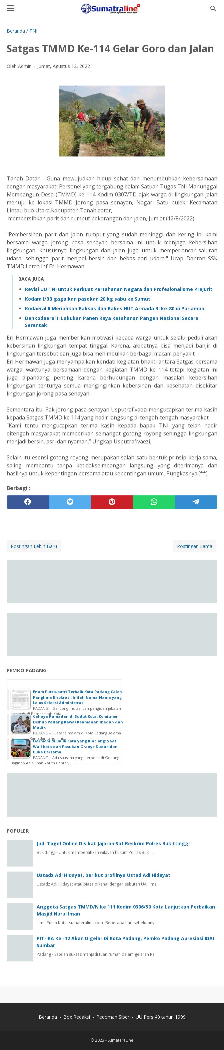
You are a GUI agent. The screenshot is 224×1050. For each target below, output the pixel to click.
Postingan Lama (194, 546)
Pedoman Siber (112, 1017)
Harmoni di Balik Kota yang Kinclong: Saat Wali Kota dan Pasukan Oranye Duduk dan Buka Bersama (75, 746)
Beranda (48, 1017)
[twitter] (70, 502)
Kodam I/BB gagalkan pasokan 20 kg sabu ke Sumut (87, 299)
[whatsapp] (154, 502)
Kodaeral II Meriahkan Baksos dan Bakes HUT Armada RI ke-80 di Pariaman (114, 308)
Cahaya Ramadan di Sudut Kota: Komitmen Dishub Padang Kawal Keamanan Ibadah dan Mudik (78, 722)
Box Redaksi (77, 1017)
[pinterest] (112, 502)
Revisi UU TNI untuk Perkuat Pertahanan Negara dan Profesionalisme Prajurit (118, 289)
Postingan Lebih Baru (34, 546)
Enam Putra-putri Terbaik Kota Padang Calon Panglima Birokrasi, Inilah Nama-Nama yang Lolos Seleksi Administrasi (77, 697)
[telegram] (196, 502)
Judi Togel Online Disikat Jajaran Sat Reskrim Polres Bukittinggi (113, 843)
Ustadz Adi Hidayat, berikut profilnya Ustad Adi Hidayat (103, 875)
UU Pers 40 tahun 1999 (161, 1017)
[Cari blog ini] (213, 9)
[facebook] (28, 502)
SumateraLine (120, 1040)
